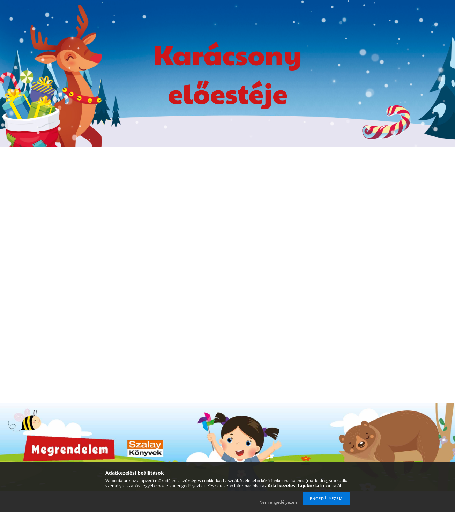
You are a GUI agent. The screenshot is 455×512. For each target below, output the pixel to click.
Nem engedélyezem (278, 502)
